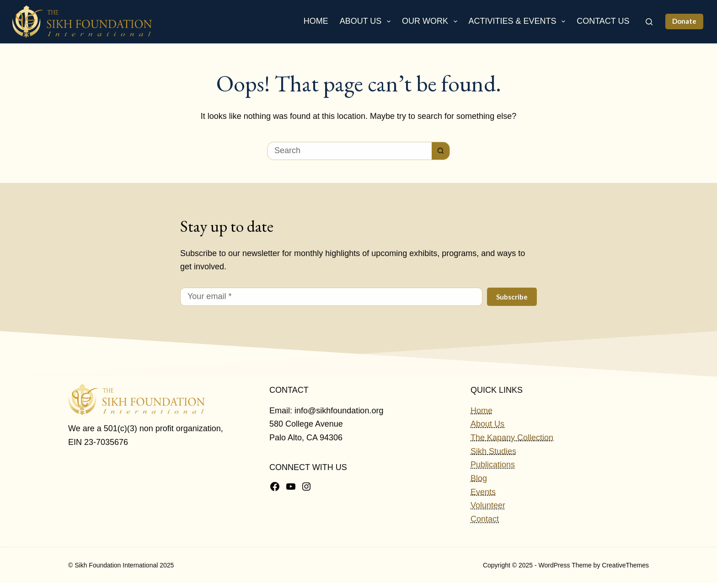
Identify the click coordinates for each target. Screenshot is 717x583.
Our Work (431, 21)
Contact (485, 519)
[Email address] (331, 297)
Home (316, 21)
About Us (367, 21)
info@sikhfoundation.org (338, 410)
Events (483, 492)
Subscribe (512, 297)
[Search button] (441, 151)
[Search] (649, 21)
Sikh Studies (493, 451)
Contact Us (603, 21)
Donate (684, 21)
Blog (479, 478)
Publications (493, 464)
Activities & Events (519, 21)
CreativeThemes (625, 565)
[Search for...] (349, 151)
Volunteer (488, 505)
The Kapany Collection (512, 437)
